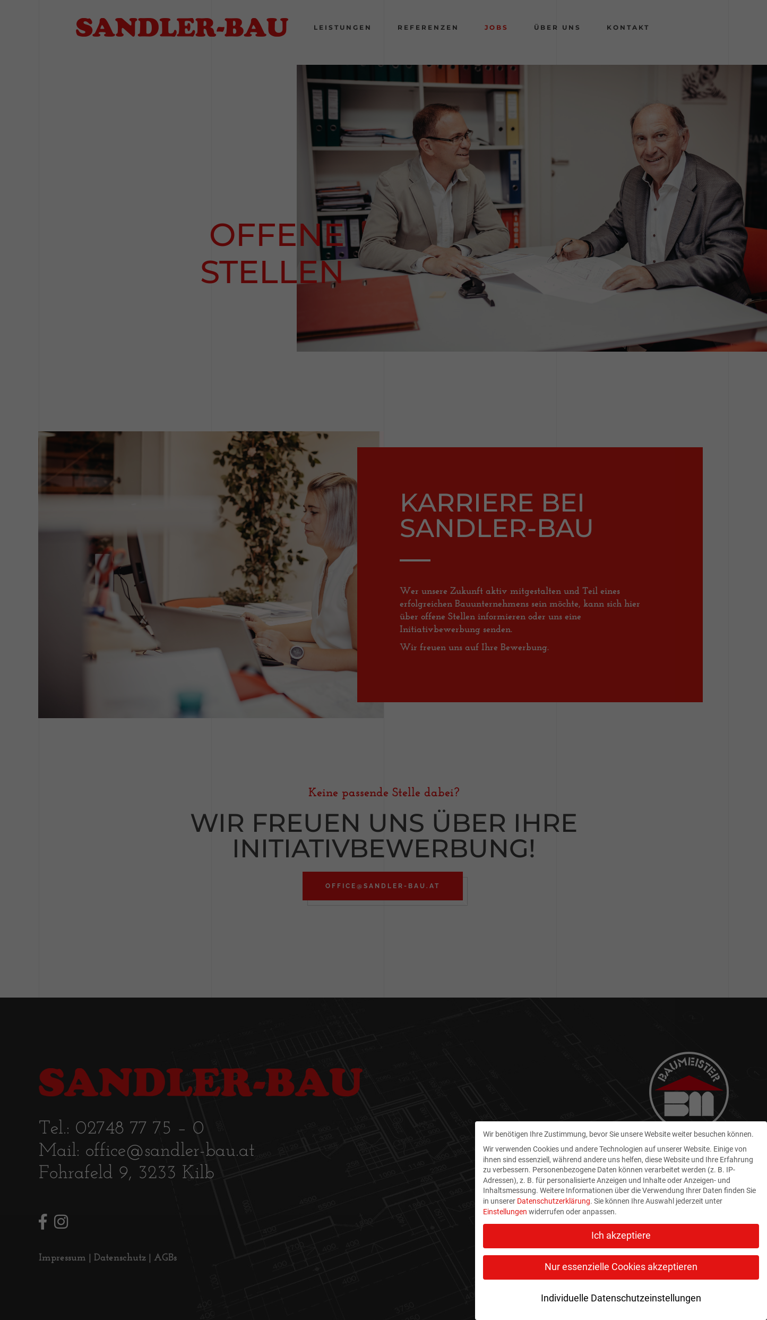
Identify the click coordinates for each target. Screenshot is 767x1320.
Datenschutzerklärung (553, 1201)
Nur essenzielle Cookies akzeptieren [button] (621, 1267)
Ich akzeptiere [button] (621, 1235)
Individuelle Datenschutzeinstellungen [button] (621, 1298)
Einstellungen (505, 1211)
